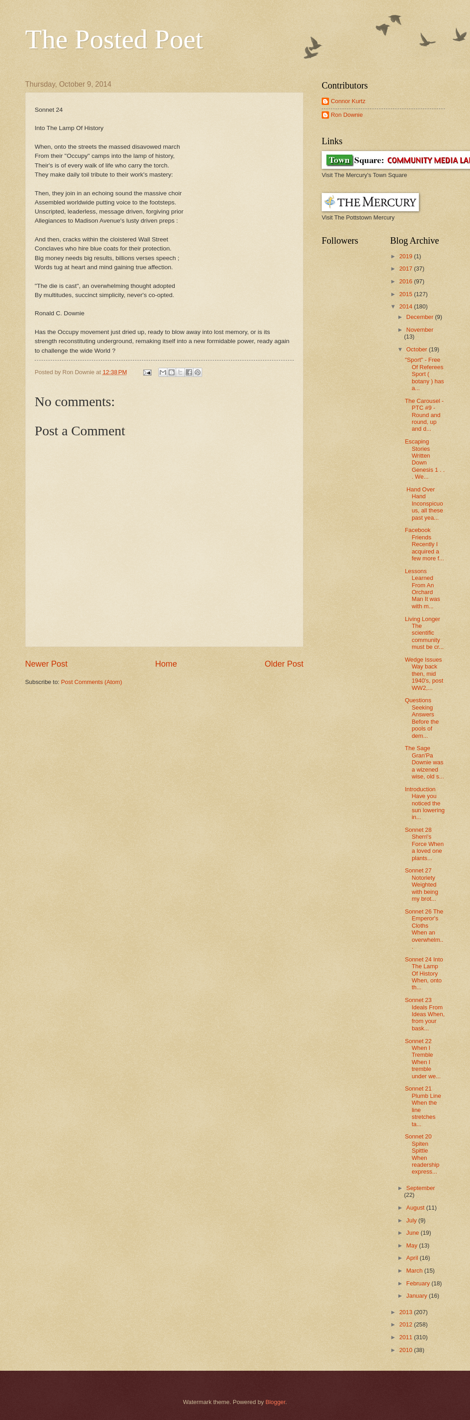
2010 (406, 1350)
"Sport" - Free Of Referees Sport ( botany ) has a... (424, 374)
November (419, 329)
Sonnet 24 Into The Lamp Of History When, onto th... (424, 973)
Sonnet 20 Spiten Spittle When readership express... (422, 1154)
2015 (406, 294)
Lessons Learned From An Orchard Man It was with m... (422, 589)
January (417, 1295)
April (412, 1257)
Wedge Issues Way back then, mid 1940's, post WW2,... (424, 673)
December (420, 316)
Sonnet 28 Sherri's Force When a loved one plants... (424, 843)
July (412, 1220)
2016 (406, 281)
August (416, 1207)
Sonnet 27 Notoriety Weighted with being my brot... (421, 884)
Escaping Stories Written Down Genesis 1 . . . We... (424, 459)
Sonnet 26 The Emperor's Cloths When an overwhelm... (424, 929)
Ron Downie (347, 114)
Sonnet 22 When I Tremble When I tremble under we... (423, 1059)
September (420, 1188)
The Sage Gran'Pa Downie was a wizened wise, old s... (424, 762)
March (415, 1270)
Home (166, 663)
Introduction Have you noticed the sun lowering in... (424, 803)
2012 (406, 1324)
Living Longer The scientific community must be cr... (424, 633)
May (412, 1245)
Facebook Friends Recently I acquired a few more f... (424, 544)
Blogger (276, 1402)
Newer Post (46, 663)
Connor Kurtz (348, 101)
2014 (406, 306)
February (418, 1283)
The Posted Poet (114, 39)
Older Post (284, 663)
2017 (406, 268)
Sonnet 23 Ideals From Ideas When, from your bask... (424, 1014)
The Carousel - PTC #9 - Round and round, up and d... (424, 415)
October (417, 349)
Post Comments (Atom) (91, 682)
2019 (406, 256)
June (413, 1232)
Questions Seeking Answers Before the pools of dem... (422, 718)
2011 (406, 1337)
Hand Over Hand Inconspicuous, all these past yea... (424, 503)
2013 (406, 1312)
